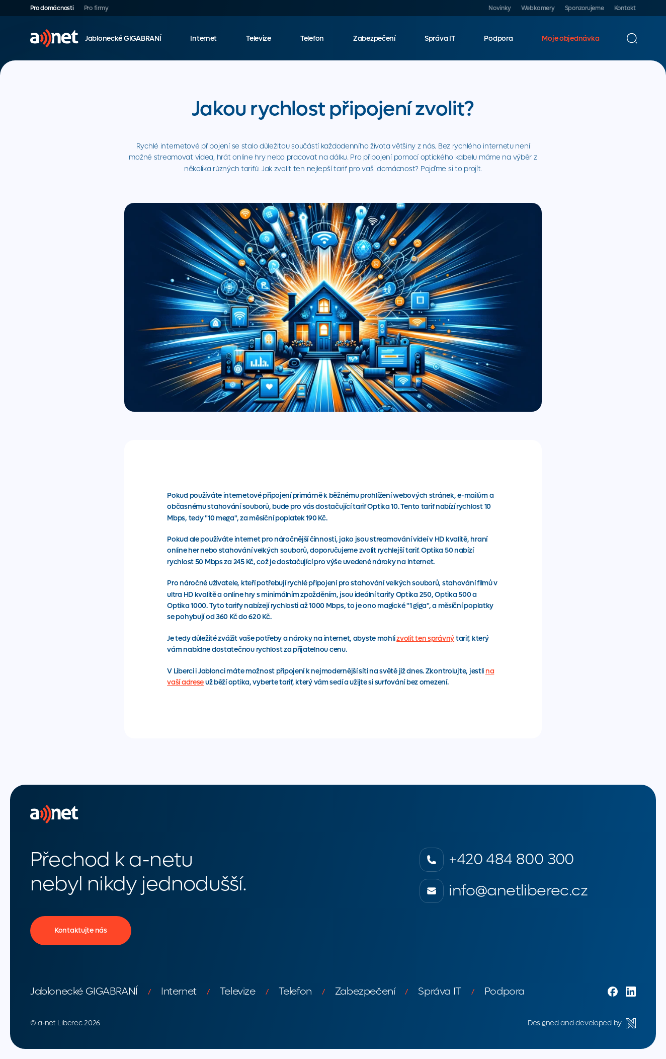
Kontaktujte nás (80, 930)
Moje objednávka (570, 38)
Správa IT (440, 38)
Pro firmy (96, 8)
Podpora (498, 38)
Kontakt (625, 8)
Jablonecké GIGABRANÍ (123, 38)
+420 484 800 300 (496, 860)
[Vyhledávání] (632, 38)
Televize (258, 38)
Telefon (312, 38)
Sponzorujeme (584, 8)
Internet (203, 38)
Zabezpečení (374, 38)
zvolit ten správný (425, 638)
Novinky (499, 8)
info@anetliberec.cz (504, 891)
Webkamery (538, 8)
